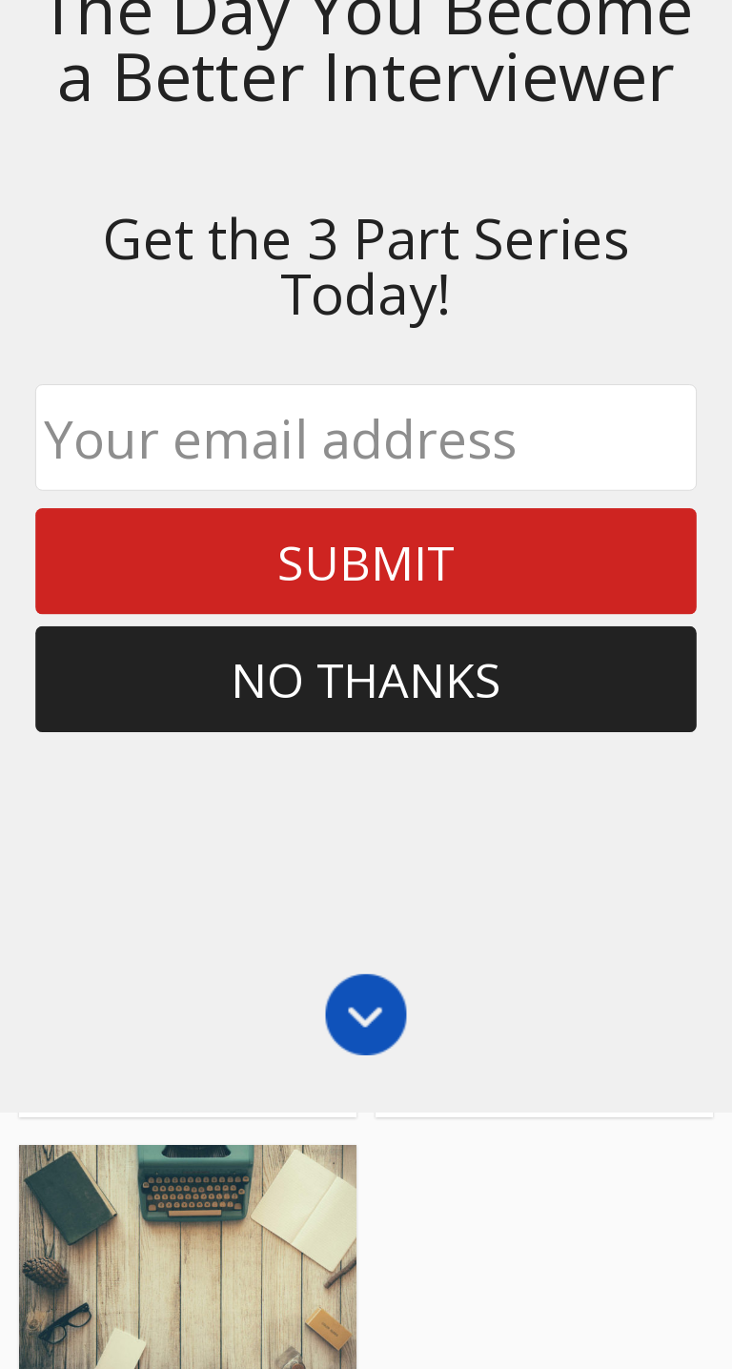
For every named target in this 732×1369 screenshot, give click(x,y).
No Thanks (366, 251)
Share (76, 916)
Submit (365, 134)
